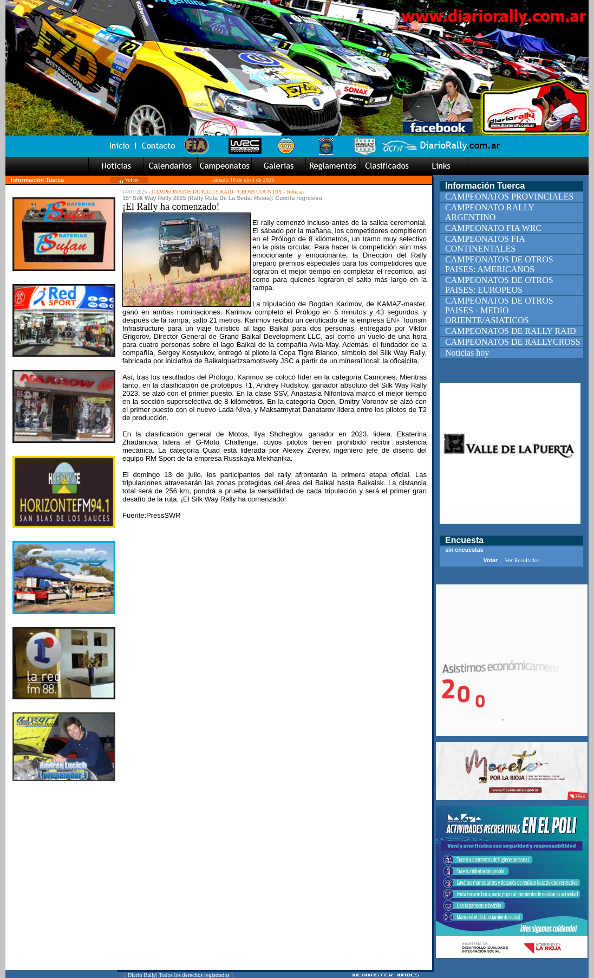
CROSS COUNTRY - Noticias (271, 192)
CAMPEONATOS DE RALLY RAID (192, 192)
